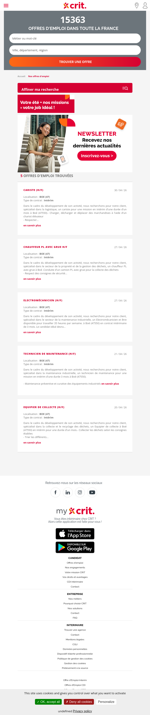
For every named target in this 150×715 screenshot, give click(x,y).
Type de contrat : (38, 200)
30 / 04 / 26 (120, 190)
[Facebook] (55, 492)
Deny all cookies (79, 701)
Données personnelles (75, 649)
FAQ (75, 617)
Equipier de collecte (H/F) (43, 407)
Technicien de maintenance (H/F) (49, 353)
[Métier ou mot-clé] (75, 38)
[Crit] (68, 492)
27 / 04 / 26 (120, 247)
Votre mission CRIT (75, 572)
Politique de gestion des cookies (74, 658)
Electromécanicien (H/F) (42, 300)
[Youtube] (92, 492)
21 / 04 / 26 (120, 354)
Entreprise (75, 593)
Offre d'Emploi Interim (75, 680)
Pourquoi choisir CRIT (75, 603)
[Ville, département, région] (75, 50)
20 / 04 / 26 (120, 407)
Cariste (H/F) (33, 190)
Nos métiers (75, 598)
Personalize (106, 701)
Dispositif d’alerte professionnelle (75, 653)
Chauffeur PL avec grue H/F (45, 247)
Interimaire (75, 625)
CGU (75, 644)
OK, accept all (48, 701)
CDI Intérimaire (75, 581)
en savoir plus (32, 225)
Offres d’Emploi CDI (75, 685)
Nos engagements (75, 567)
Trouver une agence (75, 630)
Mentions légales (75, 639)
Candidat (75, 557)
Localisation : (36, 197)
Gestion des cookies (75, 663)
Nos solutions (75, 608)
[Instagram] (80, 492)
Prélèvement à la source (75, 668)
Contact (75, 586)
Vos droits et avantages (75, 577)
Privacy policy (82, 711)
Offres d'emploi (75, 562)
